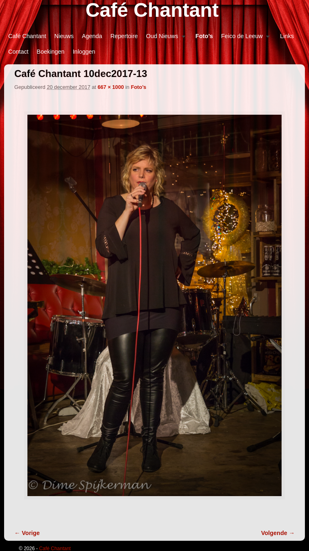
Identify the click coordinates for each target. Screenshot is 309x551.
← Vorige (27, 533)
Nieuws (64, 36)
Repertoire (124, 36)
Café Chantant (27, 36)
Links (287, 36)
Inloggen (84, 51)
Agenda (92, 36)
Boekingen (51, 51)
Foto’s (204, 36)
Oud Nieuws (163, 38)
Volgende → (278, 533)
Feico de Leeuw (243, 38)
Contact (18, 51)
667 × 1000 (110, 87)
